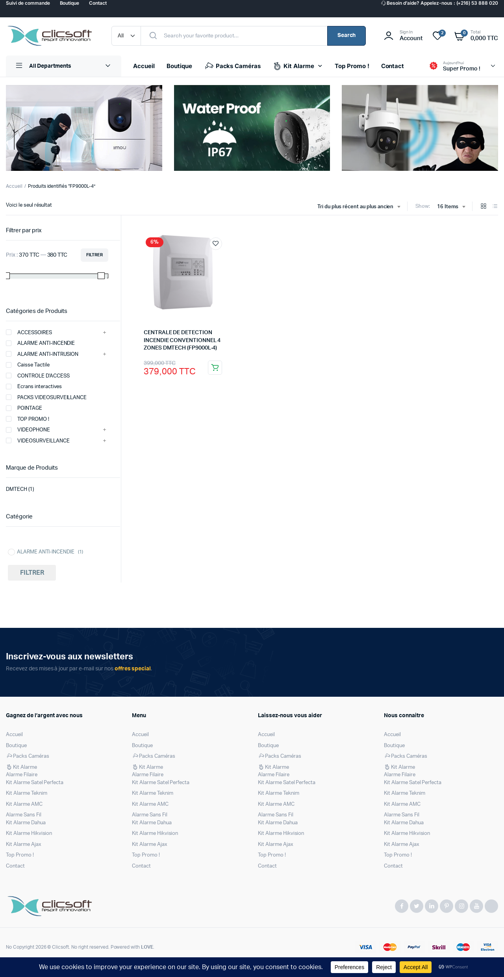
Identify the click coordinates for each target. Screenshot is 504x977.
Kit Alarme (293, 66)
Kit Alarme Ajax (23, 844)
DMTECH (16, 489)
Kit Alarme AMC (24, 804)
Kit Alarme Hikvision (29, 833)
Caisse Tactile (28, 365)
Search (346, 35)
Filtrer (94, 255)
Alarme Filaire (21, 774)
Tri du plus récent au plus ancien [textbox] (355, 206)
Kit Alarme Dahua (26, 822)
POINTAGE (24, 408)
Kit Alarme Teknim (26, 793)
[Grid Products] (483, 206)
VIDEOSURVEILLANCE (38, 440)
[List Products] (495, 206)
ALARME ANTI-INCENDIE (40, 343)
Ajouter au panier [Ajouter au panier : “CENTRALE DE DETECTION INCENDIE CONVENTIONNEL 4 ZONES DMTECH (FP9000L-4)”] (214, 368)
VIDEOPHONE (28, 430)
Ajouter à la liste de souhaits (215, 243)
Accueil (144, 66)
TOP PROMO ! (27, 419)
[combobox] (358, 207)
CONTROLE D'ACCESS (38, 375)
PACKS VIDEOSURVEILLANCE (46, 397)
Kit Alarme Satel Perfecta (34, 782)
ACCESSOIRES (29, 332)
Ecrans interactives (34, 386)
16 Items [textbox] (447, 206)
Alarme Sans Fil (23, 815)
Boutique (179, 66)
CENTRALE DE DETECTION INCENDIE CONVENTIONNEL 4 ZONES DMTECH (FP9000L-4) (182, 340)
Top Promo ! (352, 66)
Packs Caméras (232, 66)
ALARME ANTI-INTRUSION (42, 354)
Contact (392, 66)
